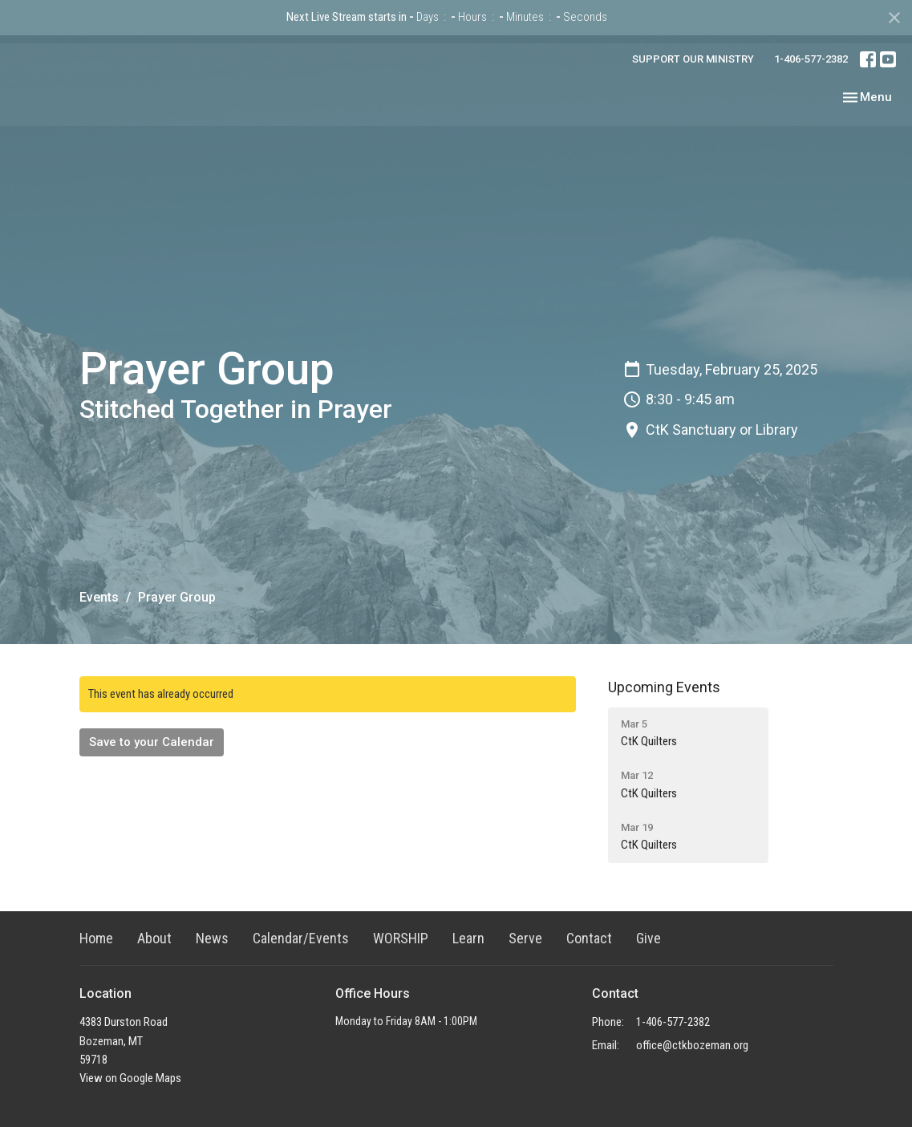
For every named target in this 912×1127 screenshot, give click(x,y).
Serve (525, 938)
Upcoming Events (664, 687)
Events (99, 597)
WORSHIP (400, 938)
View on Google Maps (130, 1078)
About (154, 938)
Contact (589, 938)
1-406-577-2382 (811, 59)
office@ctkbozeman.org (692, 1045)
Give (648, 938)
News (212, 938)
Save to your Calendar (151, 742)
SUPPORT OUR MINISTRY (693, 59)
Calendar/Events (301, 938)
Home (96, 938)
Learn (468, 938)
